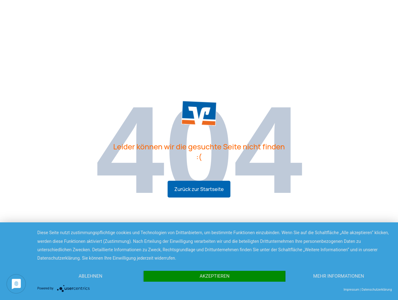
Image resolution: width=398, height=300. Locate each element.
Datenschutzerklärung (377, 289)
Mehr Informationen (338, 276)
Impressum (351, 289)
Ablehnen (90, 276)
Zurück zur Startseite (199, 189)
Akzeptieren (214, 276)
